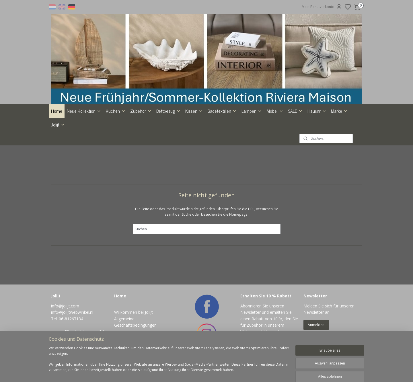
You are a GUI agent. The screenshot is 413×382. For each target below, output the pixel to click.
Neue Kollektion (84, 110)
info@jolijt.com (65, 306)
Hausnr (316, 110)
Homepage (238, 214)
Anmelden (316, 324)
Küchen (116, 110)
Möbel (275, 110)
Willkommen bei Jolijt (133, 312)
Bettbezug (168, 110)
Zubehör (141, 110)
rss (230, 371)
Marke (339, 110)
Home (56, 110)
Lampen (251, 110)
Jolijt (58, 124)
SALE (295, 110)
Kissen (194, 110)
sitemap (218, 371)
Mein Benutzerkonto (322, 6)
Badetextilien (222, 110)
